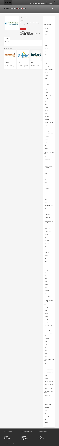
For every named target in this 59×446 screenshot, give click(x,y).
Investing (46, 237)
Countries (46, 98)
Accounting (46, 28)
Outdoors (46, 284)
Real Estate (46, 322)
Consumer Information (48, 95)
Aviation (46, 54)
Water (45, 419)
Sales (45, 347)
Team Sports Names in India (49, 381)
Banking (46, 58)
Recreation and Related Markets (49, 330)
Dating (46, 104)
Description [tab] (7, 38)
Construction (46, 92)
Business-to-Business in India (49, 69)
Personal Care (47, 290)
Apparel (46, 42)
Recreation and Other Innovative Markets (49, 329)
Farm (45, 156)
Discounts (46, 110)
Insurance (46, 232)
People (46, 287)
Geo (45, 190)
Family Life (46, 148)
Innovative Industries (48, 231)
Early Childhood (47, 116)
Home (46, 202)
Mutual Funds (47, 276)
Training (46, 405)
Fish (45, 170)
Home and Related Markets (49, 205)
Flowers (46, 173)
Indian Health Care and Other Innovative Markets (48, 222)
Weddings (46, 422)
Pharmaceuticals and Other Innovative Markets (48, 301)
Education (46, 121)
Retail (45, 342)
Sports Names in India (48, 379)
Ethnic (46, 142)
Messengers (46, 264)
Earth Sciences (47, 119)
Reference (46, 332)
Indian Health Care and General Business (49, 219)
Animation (46, 39)
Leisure (46, 246)
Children (46, 77)
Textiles (46, 399)
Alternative (46, 36)
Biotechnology (47, 66)
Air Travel (46, 34)
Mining (46, 267)
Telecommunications (48, 395)
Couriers (46, 99)
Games (46, 182)
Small (45, 363)
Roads (46, 344)
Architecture (46, 43)
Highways (46, 199)
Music (45, 275)
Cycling (46, 102)
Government (46, 194)
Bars (45, 60)
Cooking (46, 96)
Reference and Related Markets (49, 333)
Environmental (47, 137)
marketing (36, 33)
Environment (46, 136)
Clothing (46, 80)
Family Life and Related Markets (49, 155)
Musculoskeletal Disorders (48, 273)
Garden (46, 184)
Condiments (46, 89)
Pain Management (47, 285)
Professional (46, 316)
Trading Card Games (48, 404)
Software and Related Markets (49, 376)
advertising (23, 33)
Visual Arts (46, 417)
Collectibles (46, 81)
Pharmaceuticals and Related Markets (48, 304)
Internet (46, 235)
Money (46, 269)
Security (46, 351)
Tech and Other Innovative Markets (48, 386)
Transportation (47, 407)
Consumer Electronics (48, 93)
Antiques (46, 40)
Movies (46, 272)
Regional (46, 336)
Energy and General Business (49, 131)
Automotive (46, 51)
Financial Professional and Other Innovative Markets (49, 164)
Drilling (46, 113)
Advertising (25, 32)
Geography (46, 191)
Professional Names (7, 437)
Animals (46, 37)
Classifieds (46, 78)
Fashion (46, 158)
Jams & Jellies (47, 240)
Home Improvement (48, 206)
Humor (46, 209)
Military (46, 266)
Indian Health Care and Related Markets (49, 225)
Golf (45, 193)
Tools (45, 401)
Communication (47, 84)
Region (46, 335)
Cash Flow (46, 72)
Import (46, 211)
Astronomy (46, 48)
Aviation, (46, 55)
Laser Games (46, 243)
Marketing (28, 32)
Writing (46, 425)
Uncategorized (47, 411)
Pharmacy (46, 305)
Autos (45, 52)
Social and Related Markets (49, 372)
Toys (45, 402)
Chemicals (46, 75)
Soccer (46, 365)
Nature (46, 278)
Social (45, 366)
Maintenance (47, 252)
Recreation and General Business (48, 326)
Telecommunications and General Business (48, 398)
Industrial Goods (47, 228)
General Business (47, 188)
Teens (45, 394)
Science (46, 348)
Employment (46, 128)
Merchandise (46, 263)
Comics (46, 83)
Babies (46, 57)
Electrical (46, 125)
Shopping (46, 356)
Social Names (6, 436)
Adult (45, 30)
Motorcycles (46, 270)
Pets (45, 293)
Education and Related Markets (49, 124)
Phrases (46, 308)
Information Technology (48, 229)
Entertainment (47, 134)
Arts (45, 46)
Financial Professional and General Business (48, 162)
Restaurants (46, 341)
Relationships (47, 338)
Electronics (46, 127)
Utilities (46, 413)
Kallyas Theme (15, 443)
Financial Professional (48, 159)
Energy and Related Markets (49, 133)
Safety (46, 345)
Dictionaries (46, 107)
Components (46, 86)
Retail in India (6, 435)
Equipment (46, 140)
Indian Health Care (47, 217)
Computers (46, 87)
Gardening (46, 185)
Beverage (46, 63)
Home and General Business (49, 203)
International (46, 234)
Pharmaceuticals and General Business (48, 299)
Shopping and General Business (43, 435)
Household (46, 208)
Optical (46, 282)
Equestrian (46, 139)
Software (46, 375)
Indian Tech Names (47, 226)
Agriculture (46, 33)
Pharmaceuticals (47, 296)
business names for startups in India (30, 33)
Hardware (46, 196)
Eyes (45, 145)
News (45, 279)
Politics (46, 311)
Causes (46, 74)
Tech (45, 382)
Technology (40, 437)
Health (46, 197)
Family (46, 146)
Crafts (45, 101)
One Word (46, 281)
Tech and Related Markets (48, 388)
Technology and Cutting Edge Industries (48, 392)
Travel (46, 408)
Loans (45, 249)
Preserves (46, 313)
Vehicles (46, 414)
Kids (45, 241)
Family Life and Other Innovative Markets (49, 153)
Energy (46, 130)
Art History (46, 45)
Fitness (46, 171)
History (46, 200)
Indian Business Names (48, 214)
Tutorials (46, 410)
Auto (45, 49)
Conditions (46, 90)
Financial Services (47, 168)
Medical (46, 261)
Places (46, 310)
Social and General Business (49, 368)
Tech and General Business (49, 384)
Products (46, 314)
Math (45, 258)
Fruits (45, 176)
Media (46, 260)
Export (46, 143)
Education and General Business (49, 122)
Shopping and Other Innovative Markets (49, 360)
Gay (45, 187)
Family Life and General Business (48, 150)
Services (46, 353)
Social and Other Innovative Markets (48, 370)
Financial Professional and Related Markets (48, 167)
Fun (45, 179)
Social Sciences (47, 373)
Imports (46, 212)
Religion (46, 339)
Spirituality (46, 378)
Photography (46, 307)
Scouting (46, 350)
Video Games (47, 416)
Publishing (46, 319)
